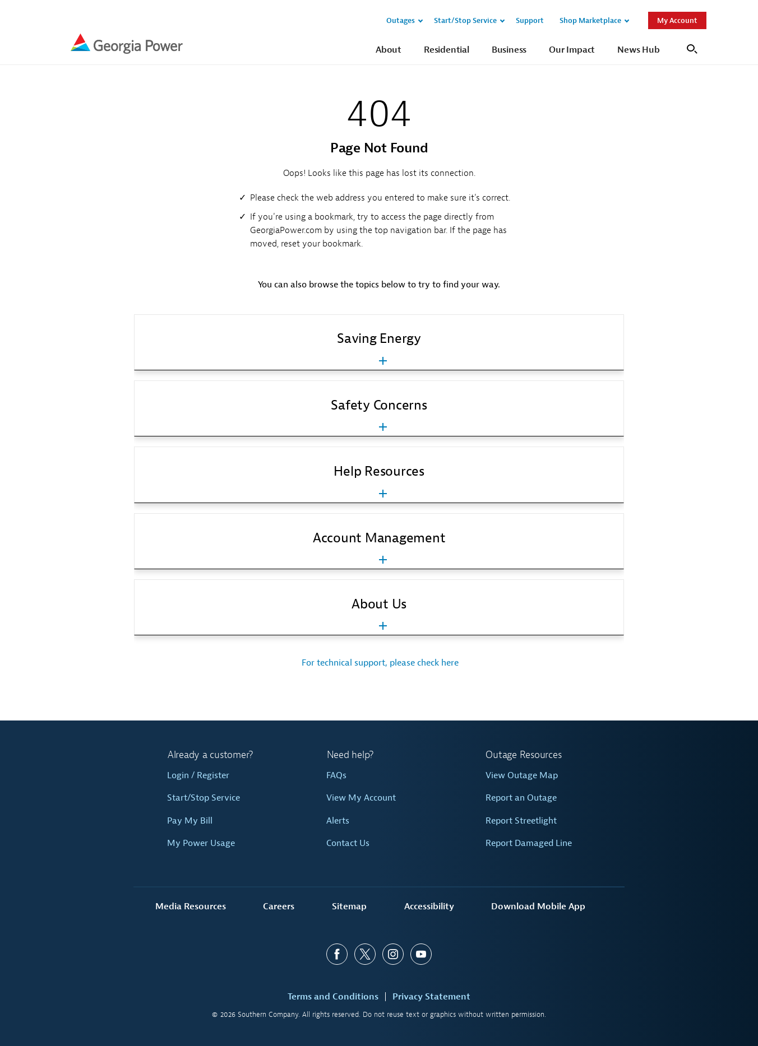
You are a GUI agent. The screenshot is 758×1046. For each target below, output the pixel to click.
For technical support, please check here (379, 662)
